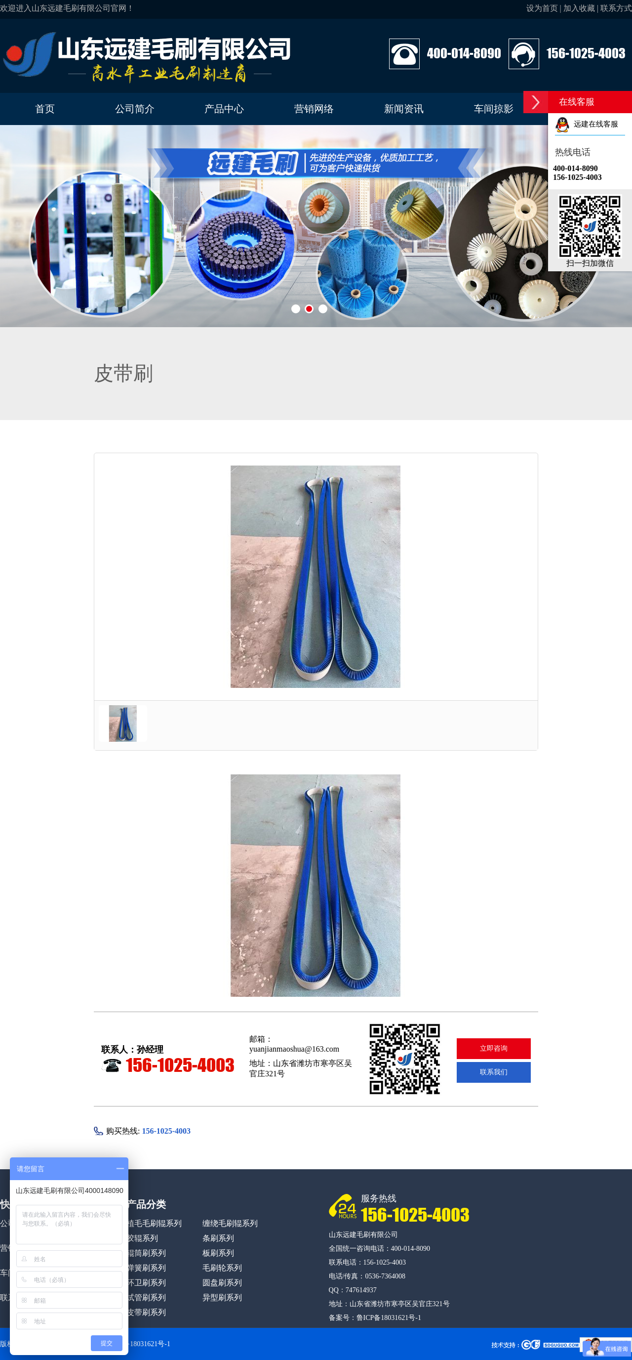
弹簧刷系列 (146, 1268)
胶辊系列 (142, 1238)
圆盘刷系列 (222, 1282)
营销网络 (314, 108)
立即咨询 (494, 1048)
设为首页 (542, 8)
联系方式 (616, 8)
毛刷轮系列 (222, 1268)
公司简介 (135, 108)
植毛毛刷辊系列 (154, 1223)
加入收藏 (579, 8)
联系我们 (494, 1072)
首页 (45, 108)
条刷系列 (218, 1238)
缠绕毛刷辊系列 (230, 1223)
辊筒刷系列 (146, 1253)
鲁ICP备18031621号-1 (388, 1317)
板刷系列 (218, 1253)
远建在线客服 (586, 124)
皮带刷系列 (146, 1312)
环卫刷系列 (146, 1282)
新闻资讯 (404, 108)
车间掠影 (494, 108)
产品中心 (224, 108)
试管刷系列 (146, 1297)
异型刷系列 (222, 1297)
